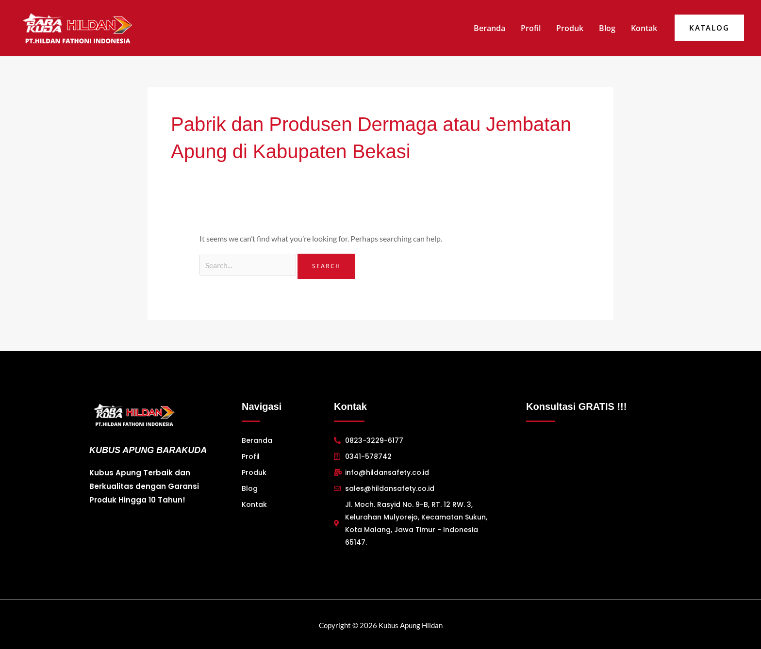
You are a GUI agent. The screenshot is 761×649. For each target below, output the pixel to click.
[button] (709, 28)
